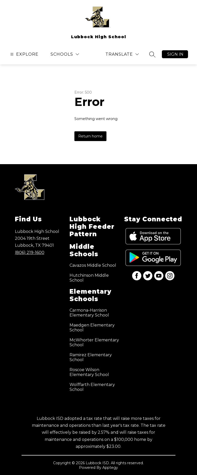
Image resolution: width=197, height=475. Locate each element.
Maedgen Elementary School (92, 327)
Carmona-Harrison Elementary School (89, 313)
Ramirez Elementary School (91, 357)
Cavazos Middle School (93, 265)
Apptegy (110, 467)
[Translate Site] (122, 54)
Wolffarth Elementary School (92, 387)
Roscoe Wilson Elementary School (89, 372)
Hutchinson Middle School (89, 278)
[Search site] (152, 54)
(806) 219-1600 (29, 252)
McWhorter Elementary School (94, 342)
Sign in (175, 54)
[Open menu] (23, 54)
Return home (90, 136)
